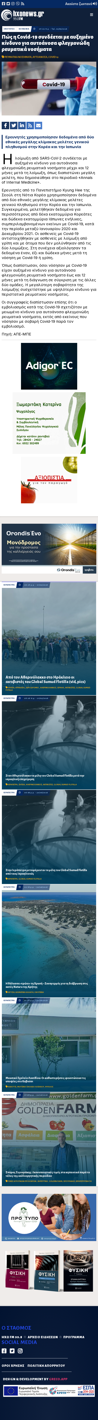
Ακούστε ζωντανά (81, 4)
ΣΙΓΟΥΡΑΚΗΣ (69, 1181)
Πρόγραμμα (74, 1337)
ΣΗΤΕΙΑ (11, 688)
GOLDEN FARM (55, 1181)
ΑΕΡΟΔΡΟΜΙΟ (32, 688)
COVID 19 (53, 57)
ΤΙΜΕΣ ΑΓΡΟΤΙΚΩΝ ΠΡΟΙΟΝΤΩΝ (22, 1181)
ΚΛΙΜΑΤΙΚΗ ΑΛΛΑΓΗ (25, 992)
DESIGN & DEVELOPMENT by (35, 1379)
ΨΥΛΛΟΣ (49, 1087)
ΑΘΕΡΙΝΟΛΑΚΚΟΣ (48, 688)
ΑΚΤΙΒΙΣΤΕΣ (70, 688)
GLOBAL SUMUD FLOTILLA (65, 784)
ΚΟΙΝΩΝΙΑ (24, 29)
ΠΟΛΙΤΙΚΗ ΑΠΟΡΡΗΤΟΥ (46, 1366)
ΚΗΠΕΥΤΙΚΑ (43, 1181)
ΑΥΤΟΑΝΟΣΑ (40, 57)
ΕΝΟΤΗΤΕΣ (9, 29)
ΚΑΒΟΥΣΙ (12, 1087)
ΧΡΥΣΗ (11, 992)
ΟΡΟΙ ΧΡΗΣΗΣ (13, 1366)
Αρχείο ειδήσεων (43, 1337)
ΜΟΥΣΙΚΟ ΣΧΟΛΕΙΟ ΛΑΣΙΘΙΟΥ (30, 1087)
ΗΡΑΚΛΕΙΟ (20, 688)
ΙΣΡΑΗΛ (60, 688)
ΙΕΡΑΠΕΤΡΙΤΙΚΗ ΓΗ (84, 1181)
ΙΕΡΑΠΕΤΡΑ (9, 585)
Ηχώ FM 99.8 (12, 1337)
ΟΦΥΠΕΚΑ (39, 992)
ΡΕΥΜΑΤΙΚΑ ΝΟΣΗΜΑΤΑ (18, 57)
